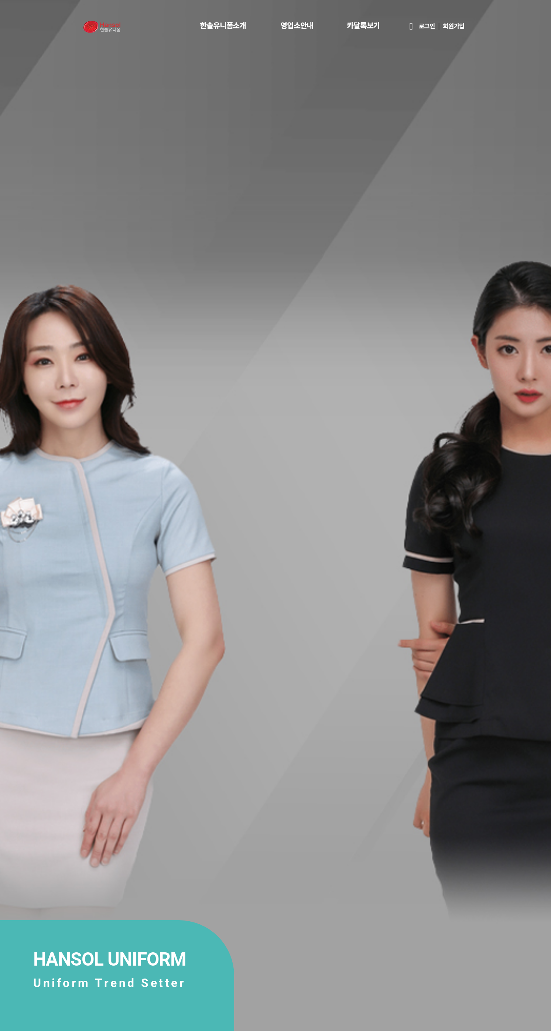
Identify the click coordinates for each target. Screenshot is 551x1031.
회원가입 (454, 27)
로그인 (427, 27)
